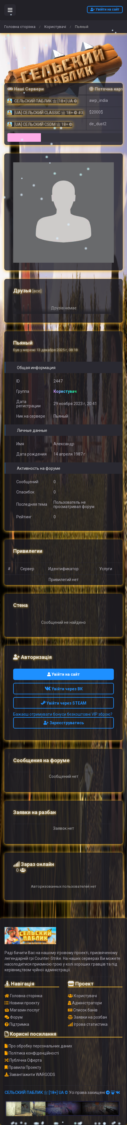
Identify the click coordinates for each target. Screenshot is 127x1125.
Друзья (27, 291)
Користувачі (55, 27)
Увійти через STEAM (63, 703)
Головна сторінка (19, 27)
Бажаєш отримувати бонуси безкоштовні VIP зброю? (62, 714)
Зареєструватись (63, 723)
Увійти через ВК (64, 689)
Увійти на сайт (104, 9)
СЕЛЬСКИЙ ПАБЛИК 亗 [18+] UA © (36, 1092)
